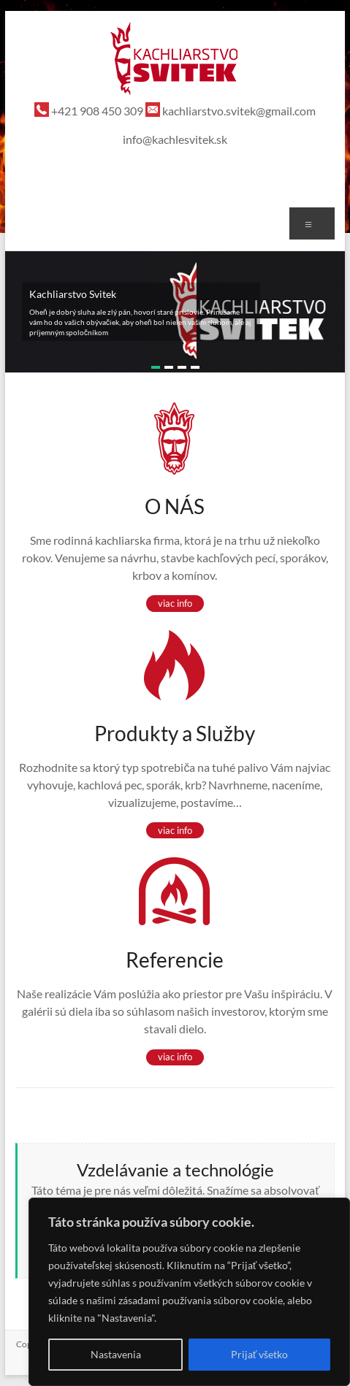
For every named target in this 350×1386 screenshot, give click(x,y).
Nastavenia (116, 1354)
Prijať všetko (259, 1354)
